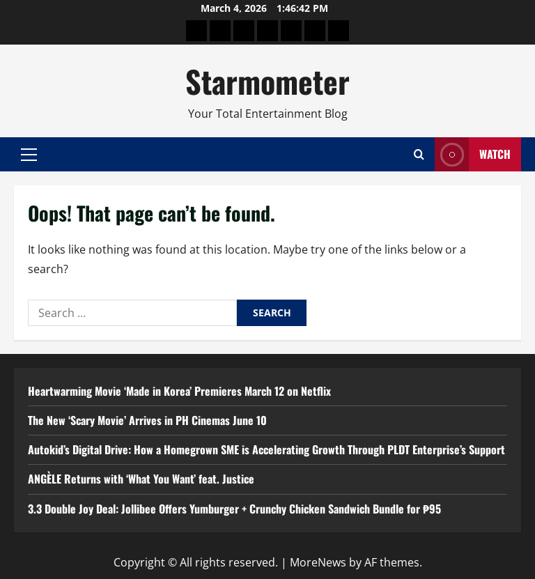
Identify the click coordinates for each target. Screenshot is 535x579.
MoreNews (318, 562)
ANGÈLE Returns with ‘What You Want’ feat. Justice (141, 478)
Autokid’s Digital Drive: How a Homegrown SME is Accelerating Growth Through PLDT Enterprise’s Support (266, 449)
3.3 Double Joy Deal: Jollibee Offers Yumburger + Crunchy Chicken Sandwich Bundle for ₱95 (234, 508)
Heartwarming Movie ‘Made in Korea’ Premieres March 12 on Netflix (179, 391)
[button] (29, 154)
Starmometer (267, 81)
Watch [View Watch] (473, 154)
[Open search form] (419, 154)
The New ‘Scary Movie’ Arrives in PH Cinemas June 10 (147, 420)
